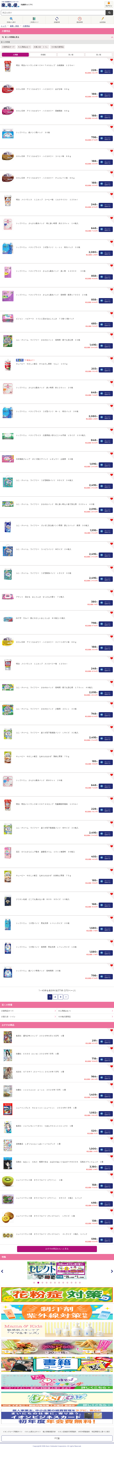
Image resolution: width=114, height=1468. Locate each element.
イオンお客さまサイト (32, 1432)
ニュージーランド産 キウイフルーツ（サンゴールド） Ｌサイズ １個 (45, 1216)
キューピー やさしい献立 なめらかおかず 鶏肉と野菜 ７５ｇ (42, 756)
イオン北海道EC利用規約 (67, 1432)
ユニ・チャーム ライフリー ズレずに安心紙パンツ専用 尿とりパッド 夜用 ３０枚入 (52, 525)
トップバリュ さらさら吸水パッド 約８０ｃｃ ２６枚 (39, 780)
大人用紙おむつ (24, 47)
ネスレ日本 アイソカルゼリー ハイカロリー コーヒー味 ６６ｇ (43, 156)
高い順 (98, 55)
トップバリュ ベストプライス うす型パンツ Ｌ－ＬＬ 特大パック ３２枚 (48, 247)
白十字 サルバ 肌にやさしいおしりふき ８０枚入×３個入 (40, 618)
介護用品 (26, 26)
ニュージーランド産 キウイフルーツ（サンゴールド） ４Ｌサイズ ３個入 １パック (51, 1234)
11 (76, 1283)
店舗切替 (57, 22)
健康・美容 (14, 26)
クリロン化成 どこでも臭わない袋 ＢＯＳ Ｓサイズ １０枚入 (42, 899)
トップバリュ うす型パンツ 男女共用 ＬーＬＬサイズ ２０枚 (42, 923)
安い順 (70, 55)
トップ (3, 26)
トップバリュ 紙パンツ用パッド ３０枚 (33, 132)
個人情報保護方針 (49, 1432)
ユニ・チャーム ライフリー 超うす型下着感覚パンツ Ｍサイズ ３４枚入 (47, 828)
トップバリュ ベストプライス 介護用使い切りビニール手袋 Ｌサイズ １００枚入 (51, 435)
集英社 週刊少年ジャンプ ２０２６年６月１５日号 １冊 (40, 1036)
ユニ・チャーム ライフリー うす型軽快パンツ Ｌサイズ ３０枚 (43, 573)
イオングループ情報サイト (13, 1432)
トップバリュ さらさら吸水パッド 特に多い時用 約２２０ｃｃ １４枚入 (47, 223)
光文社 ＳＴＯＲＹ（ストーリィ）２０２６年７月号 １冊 (40, 1072)
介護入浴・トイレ (41, 47)
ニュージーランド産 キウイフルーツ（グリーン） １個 (39, 1180)
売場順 (43, 55)
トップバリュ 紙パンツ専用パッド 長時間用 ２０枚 (38, 971)
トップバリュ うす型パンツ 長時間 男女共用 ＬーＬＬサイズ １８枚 (46, 947)
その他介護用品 (57, 47)
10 (71, 1283)
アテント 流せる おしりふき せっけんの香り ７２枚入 (40, 597)
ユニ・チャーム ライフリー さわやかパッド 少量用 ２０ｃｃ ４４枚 (46, 709)
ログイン (109, 6)
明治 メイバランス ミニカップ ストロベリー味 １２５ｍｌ (42, 664)
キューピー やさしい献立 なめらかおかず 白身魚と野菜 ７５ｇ (43, 875)
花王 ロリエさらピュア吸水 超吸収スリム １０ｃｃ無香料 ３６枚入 (45, 852)
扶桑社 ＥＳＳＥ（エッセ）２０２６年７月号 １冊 (37, 1054)
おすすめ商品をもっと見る (57, 1249)
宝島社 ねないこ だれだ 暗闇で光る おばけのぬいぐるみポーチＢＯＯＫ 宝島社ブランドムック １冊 (59, 1162)
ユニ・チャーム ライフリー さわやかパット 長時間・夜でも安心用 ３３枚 (48, 340)
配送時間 (80, 22)
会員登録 (103, 22)
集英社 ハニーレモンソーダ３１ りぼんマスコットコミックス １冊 (44, 1126)
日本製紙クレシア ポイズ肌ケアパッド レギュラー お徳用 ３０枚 (44, 459)
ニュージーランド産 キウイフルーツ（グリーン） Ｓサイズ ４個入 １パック (49, 1198)
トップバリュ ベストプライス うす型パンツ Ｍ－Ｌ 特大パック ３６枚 (47, 411)
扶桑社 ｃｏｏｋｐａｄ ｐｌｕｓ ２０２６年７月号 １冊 (41, 1090)
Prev (2, 1271)
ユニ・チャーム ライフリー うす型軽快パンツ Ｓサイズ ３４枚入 (44, 480)
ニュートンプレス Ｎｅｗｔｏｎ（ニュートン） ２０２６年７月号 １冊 (46, 1108)
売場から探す (11, 22)
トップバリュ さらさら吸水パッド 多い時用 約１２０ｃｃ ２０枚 (44, 387)
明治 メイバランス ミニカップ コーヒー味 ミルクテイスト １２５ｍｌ (47, 199)
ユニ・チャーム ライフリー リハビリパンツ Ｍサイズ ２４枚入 (43, 549)
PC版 (57, 1438)
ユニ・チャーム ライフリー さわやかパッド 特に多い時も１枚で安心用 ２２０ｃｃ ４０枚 (55, 504)
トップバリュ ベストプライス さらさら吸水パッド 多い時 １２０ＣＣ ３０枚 (51, 271)
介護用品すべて (8, 47)
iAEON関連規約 (84, 1432)
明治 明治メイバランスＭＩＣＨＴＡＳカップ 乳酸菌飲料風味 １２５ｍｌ (47, 804)
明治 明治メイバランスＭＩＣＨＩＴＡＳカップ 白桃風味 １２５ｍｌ (45, 65)
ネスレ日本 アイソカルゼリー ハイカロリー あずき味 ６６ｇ (42, 89)
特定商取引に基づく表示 (101, 1432)
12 (80, 1283)
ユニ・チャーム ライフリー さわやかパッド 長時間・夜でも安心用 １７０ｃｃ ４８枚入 (54, 687)
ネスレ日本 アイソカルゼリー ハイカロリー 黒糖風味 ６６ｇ (42, 111)
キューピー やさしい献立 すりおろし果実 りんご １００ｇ (42, 364)
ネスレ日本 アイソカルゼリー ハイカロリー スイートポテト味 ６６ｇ (46, 642)
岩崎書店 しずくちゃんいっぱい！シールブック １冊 (38, 1144)
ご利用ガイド (34, 22)
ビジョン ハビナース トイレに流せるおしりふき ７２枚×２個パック (45, 319)
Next (112, 1271)
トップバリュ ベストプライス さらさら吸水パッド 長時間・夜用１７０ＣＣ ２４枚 (51, 295)
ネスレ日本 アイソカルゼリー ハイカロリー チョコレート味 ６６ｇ (45, 178)
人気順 (15, 55)
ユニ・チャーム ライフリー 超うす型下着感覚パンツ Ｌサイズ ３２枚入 (47, 732)
